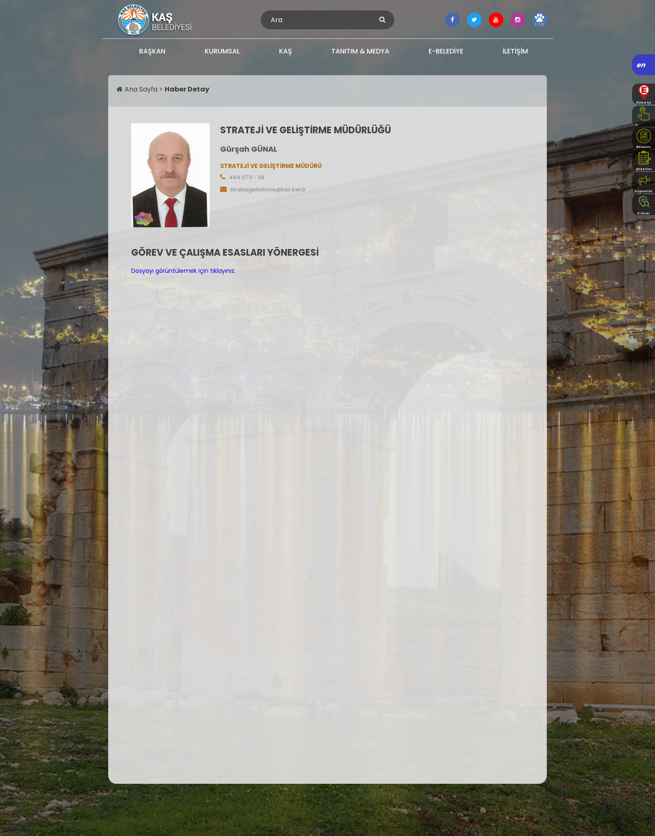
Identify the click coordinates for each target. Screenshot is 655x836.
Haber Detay (187, 89)
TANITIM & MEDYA (360, 51)
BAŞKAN (152, 51)
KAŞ (285, 51)
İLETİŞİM (515, 51)
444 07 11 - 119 (246, 177)
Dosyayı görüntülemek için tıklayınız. (183, 271)
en (641, 65)
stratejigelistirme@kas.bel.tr (268, 189)
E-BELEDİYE (446, 51)
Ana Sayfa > (141, 89)
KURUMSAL (222, 51)
